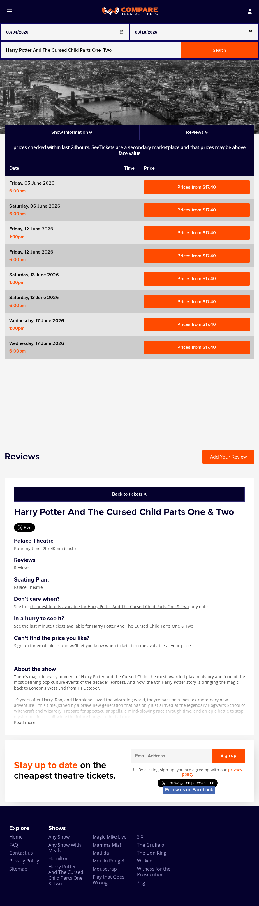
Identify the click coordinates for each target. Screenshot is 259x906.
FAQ (13, 845)
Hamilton (58, 858)
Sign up (228, 756)
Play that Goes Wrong (108, 880)
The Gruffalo (150, 845)
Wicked (145, 861)
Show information (71, 132)
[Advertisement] (129, 400)
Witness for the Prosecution (153, 872)
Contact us (21, 853)
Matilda (101, 853)
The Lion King (151, 853)
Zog (141, 882)
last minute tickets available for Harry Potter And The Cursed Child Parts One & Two (111, 626)
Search (219, 50)
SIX (140, 837)
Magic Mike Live (109, 837)
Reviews (22, 567)
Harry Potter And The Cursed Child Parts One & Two (65, 875)
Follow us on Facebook (189, 790)
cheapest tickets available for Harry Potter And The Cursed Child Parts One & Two (109, 606)
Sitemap (18, 869)
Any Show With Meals (64, 848)
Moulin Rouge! (108, 861)
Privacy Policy (24, 861)
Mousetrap (105, 869)
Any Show (59, 837)
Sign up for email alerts (37, 645)
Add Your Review (228, 457)
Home (16, 837)
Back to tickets (129, 494)
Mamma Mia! (107, 845)
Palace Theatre (28, 587)
